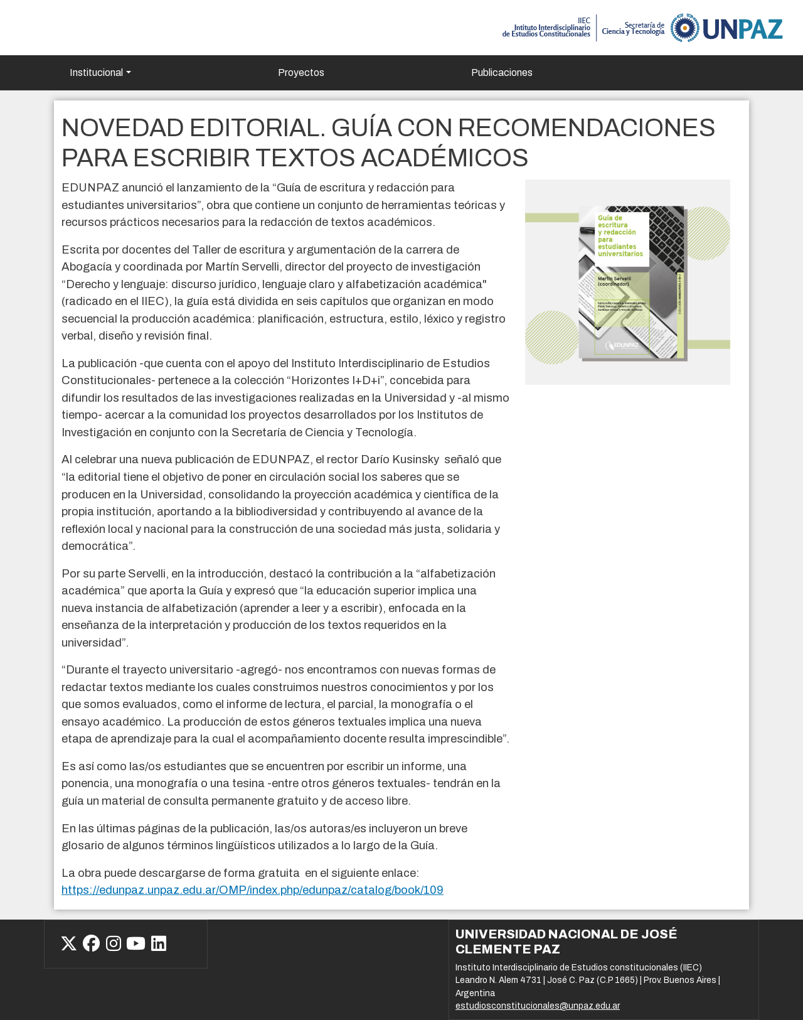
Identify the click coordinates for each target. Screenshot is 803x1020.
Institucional (96, 72)
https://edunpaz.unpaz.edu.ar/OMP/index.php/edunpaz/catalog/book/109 (252, 890)
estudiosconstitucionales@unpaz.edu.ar (537, 1006)
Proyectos (301, 72)
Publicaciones (502, 72)
